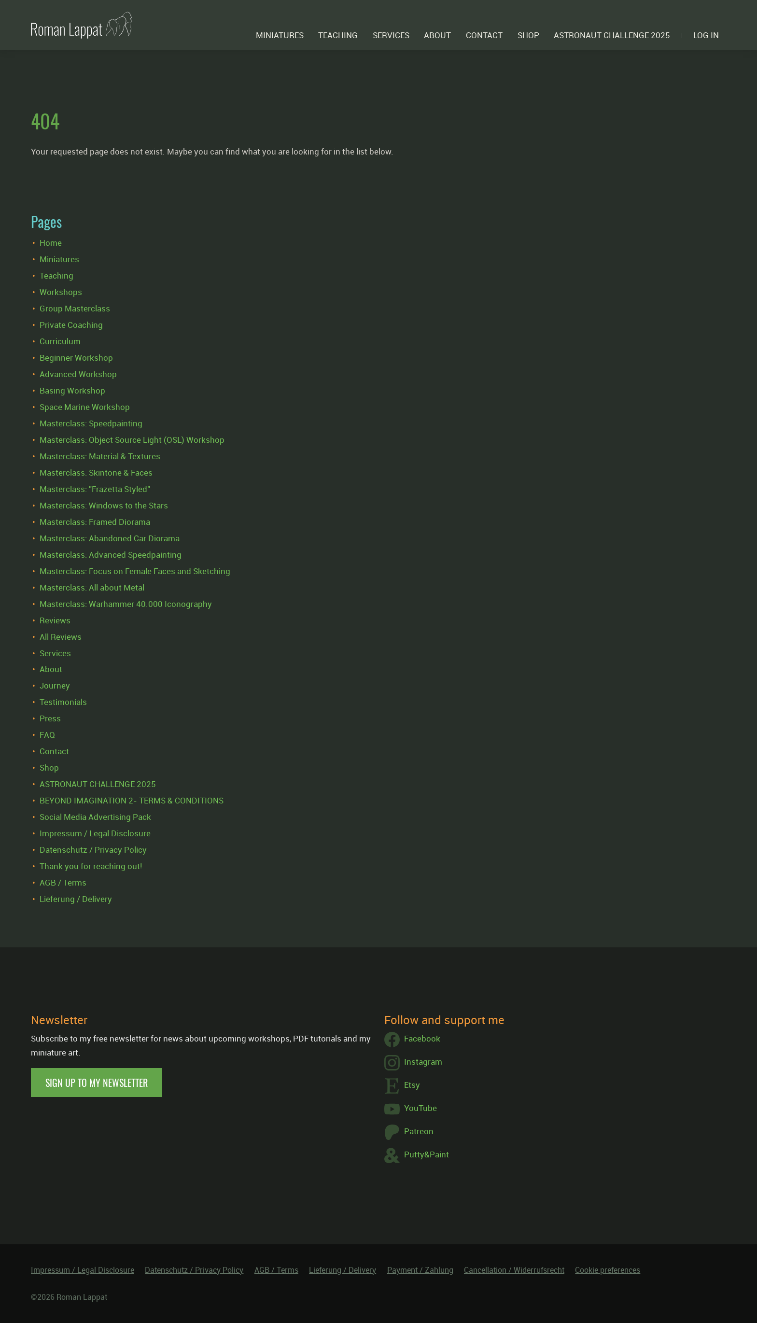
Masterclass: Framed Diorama (95, 521)
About (437, 35)
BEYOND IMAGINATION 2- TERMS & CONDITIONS (132, 800)
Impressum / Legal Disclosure (95, 833)
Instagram (413, 1062)
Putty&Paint (416, 1155)
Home (51, 242)
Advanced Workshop (78, 374)
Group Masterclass (75, 308)
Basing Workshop (72, 390)
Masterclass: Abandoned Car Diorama (110, 538)
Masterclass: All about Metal (92, 587)
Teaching (338, 35)
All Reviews (61, 636)
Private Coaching (71, 324)
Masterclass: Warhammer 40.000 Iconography (126, 603)
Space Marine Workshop (85, 406)
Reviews (55, 620)
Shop (528, 35)
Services (391, 35)
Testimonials (63, 701)
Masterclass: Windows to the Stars (104, 505)
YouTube (410, 1109)
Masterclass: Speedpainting (91, 423)
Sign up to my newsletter (96, 1082)
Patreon (409, 1132)
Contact (484, 35)
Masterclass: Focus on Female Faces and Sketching (135, 571)
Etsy (402, 1086)
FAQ (47, 734)
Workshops (61, 291)
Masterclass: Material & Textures (100, 456)
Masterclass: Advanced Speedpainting (111, 554)
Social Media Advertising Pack (95, 816)
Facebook (412, 1039)
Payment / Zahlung (420, 1270)
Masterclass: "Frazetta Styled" (95, 488)
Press (50, 718)
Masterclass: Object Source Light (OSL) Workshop (132, 439)
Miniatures (280, 35)
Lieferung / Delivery (76, 898)
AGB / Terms (63, 882)
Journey (55, 685)
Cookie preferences (607, 1270)
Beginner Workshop (76, 357)
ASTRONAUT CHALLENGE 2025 (612, 35)
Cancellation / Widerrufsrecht (514, 1270)
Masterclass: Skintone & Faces (96, 472)
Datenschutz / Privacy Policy (93, 849)
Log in (706, 35)
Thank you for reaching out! (91, 866)
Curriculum (60, 341)
